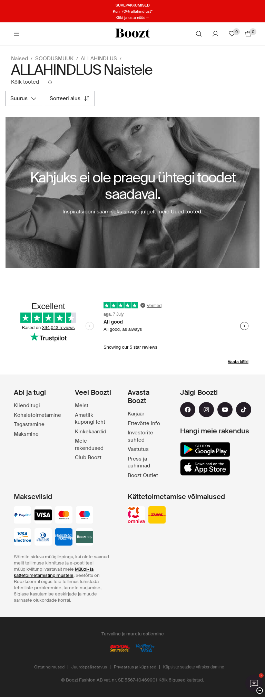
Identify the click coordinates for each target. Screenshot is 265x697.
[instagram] (206, 409)
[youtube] (225, 409)
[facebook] (187, 409)
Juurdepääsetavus (89, 667)
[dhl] (157, 515)
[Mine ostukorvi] (248, 33)
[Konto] (215, 33)
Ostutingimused (49, 667)
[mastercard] (63, 515)
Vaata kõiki (238, 362)
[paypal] (22, 515)
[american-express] (63, 537)
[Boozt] (132, 33)
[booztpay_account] (84, 537)
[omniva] (136, 515)
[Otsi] (198, 33)
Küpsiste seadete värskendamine (193, 667)
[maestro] (84, 515)
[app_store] (205, 467)
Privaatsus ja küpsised (135, 667)
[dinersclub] (43, 537)
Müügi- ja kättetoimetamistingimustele (54, 572)
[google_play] (205, 449)
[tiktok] (243, 409)
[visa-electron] (22, 537)
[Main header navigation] (16, 33)
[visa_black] (43, 515)
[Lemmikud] (232, 33)
